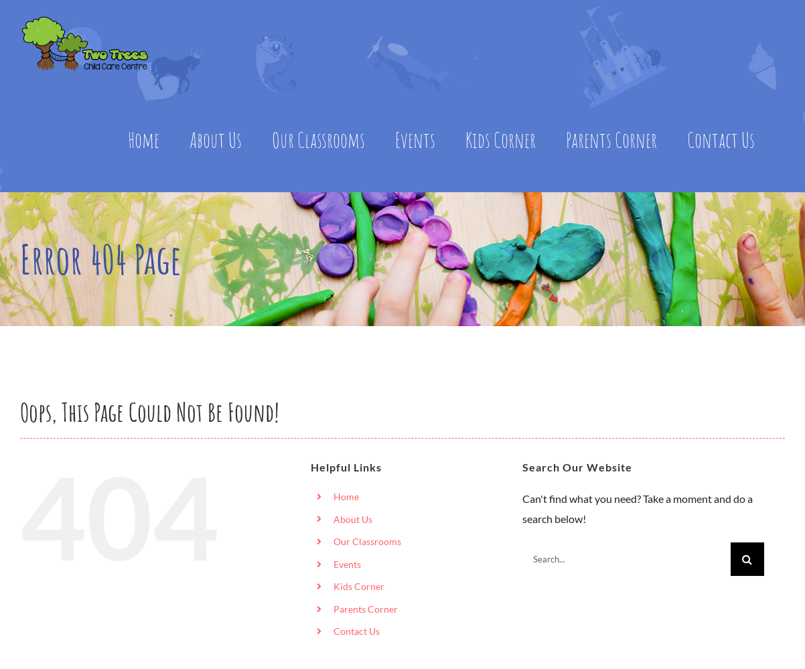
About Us (353, 519)
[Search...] (626, 559)
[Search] (747, 559)
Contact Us (357, 631)
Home (346, 496)
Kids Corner (359, 586)
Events (347, 564)
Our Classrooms (367, 541)
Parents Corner (366, 609)
